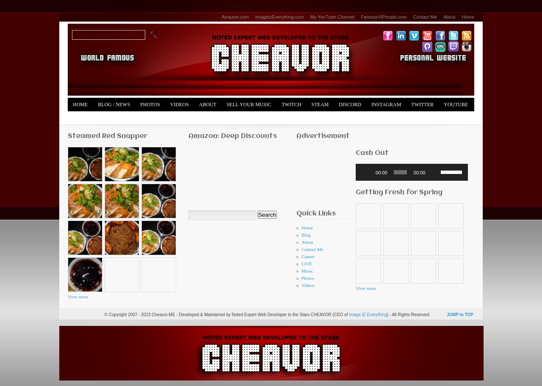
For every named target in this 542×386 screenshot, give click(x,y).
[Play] (366, 172)
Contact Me (425, 16)
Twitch (291, 105)
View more (78, 296)
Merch (82, 118)
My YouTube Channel (332, 16)
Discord (350, 105)
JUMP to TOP (460, 314)
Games (308, 256)
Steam (320, 105)
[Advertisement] (322, 173)
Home (468, 16)
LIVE (306, 263)
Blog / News (114, 105)
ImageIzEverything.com (279, 16)
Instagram (386, 105)
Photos (150, 105)
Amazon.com (235, 16)
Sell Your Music (249, 105)
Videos (179, 105)
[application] (412, 172)
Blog (305, 234)
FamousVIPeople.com (383, 16)
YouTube (456, 105)
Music (307, 270)
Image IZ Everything (368, 314)
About (449, 16)
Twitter (422, 105)
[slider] (400, 172)
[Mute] (434, 172)
